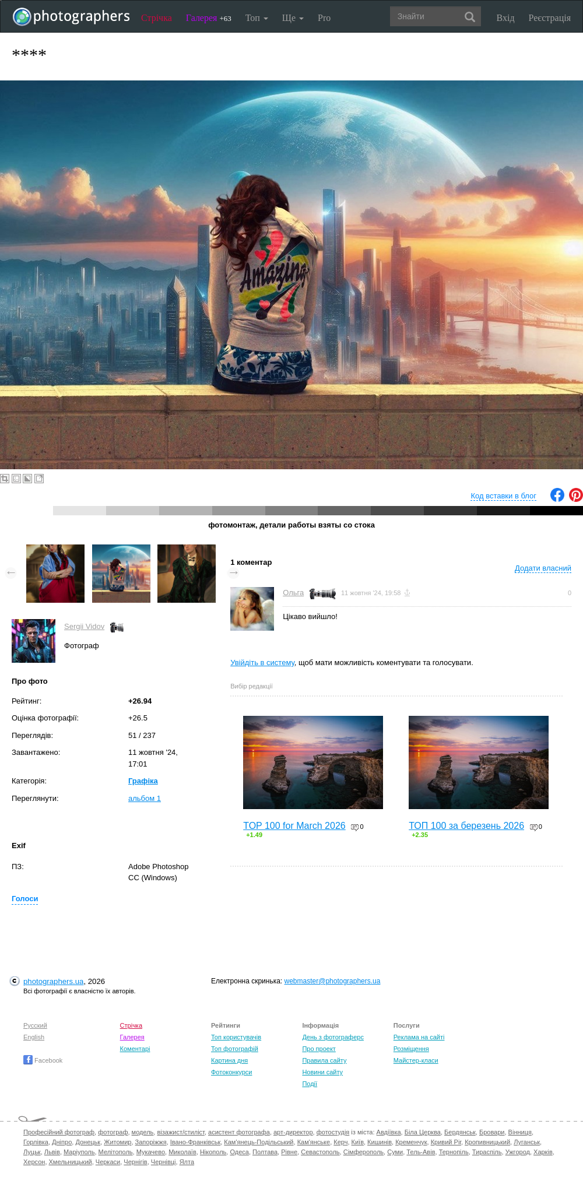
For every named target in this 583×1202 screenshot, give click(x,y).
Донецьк (87, 1141)
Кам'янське (314, 1141)
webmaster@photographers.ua (333, 981)
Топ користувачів (236, 1037)
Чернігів (135, 1161)
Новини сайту (322, 1072)
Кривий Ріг (446, 1141)
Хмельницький (70, 1161)
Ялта (187, 1161)
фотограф (113, 1132)
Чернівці (163, 1161)
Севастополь (320, 1151)
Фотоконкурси (231, 1072)
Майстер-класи (416, 1060)
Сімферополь (363, 1151)
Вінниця (520, 1132)
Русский (35, 1025)
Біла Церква (423, 1132)
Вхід (506, 18)
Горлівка (35, 1141)
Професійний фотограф (58, 1132)
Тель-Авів (420, 1151)
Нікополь (213, 1151)
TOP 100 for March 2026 (294, 826)
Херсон (34, 1161)
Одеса (239, 1151)
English (33, 1037)
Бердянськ (460, 1132)
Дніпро (62, 1141)
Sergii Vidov (84, 626)
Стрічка (156, 18)
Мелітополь (116, 1151)
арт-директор (293, 1132)
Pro (324, 18)
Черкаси (108, 1161)
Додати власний (543, 568)
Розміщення (411, 1048)
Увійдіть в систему (262, 662)
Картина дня (229, 1060)
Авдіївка (389, 1132)
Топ (256, 18)
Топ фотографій (234, 1048)
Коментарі (135, 1048)
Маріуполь (79, 1151)
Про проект (318, 1048)
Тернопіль (454, 1151)
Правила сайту (324, 1060)
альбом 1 (144, 798)
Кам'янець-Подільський (258, 1141)
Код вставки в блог (503, 495)
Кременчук (411, 1141)
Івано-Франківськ (195, 1141)
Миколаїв (182, 1151)
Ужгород (517, 1151)
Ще (293, 18)
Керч (340, 1141)
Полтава (265, 1151)
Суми (395, 1151)
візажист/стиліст (180, 1132)
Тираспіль (487, 1151)
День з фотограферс (333, 1037)
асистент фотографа (239, 1132)
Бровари (492, 1132)
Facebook (42, 1060)
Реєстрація (550, 18)
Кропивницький (487, 1141)
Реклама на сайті (419, 1037)
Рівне (289, 1151)
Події (309, 1083)
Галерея (208, 18)
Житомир (117, 1141)
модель (143, 1132)
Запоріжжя (151, 1141)
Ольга (293, 592)
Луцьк (32, 1151)
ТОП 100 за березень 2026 (466, 826)
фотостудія (333, 1132)
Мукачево (150, 1151)
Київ (358, 1141)
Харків (543, 1151)
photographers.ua (53, 981)
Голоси (25, 898)
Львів (52, 1151)
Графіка (143, 780)
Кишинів (379, 1141)
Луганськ (527, 1141)
